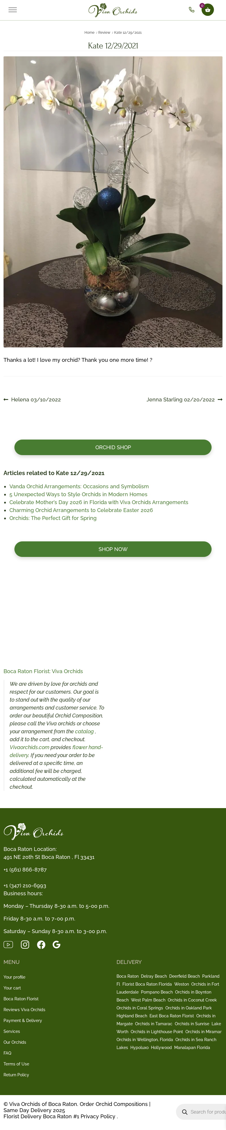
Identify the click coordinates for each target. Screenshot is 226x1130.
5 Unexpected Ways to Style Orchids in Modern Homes (78, 494)
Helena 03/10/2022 (36, 399)
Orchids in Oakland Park (188, 1008)
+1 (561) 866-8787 (25, 869)
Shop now (113, 549)
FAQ (7, 1053)
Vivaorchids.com (29, 747)
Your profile (14, 977)
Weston (181, 984)
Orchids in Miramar (203, 1031)
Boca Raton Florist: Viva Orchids (43, 671)
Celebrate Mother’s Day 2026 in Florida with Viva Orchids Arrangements (98, 502)
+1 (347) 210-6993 (25, 885)
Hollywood (161, 1047)
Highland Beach (132, 1016)
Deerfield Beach (184, 976)
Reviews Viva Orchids (24, 1009)
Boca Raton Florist (21, 998)
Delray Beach (154, 976)
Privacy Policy (98, 1116)
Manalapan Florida (192, 1047)
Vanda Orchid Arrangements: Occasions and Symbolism (79, 486)
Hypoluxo (139, 1047)
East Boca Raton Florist (171, 1016)
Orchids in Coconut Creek (192, 1000)
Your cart (12, 988)
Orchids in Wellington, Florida (145, 1039)
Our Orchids (15, 1042)
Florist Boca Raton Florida (147, 984)
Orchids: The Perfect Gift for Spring (53, 518)
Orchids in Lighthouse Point (157, 1031)
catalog (85, 731)
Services (12, 1031)
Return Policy (16, 1074)
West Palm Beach (148, 1000)
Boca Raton (128, 976)
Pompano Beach (157, 992)
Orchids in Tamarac (153, 1023)
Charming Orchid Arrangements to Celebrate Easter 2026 (81, 510)
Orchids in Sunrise (192, 1023)
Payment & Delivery (23, 1020)
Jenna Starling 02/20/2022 (181, 399)
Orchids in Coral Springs (140, 1008)
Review (104, 33)
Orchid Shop (113, 447)
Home (89, 33)
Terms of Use (16, 1064)
